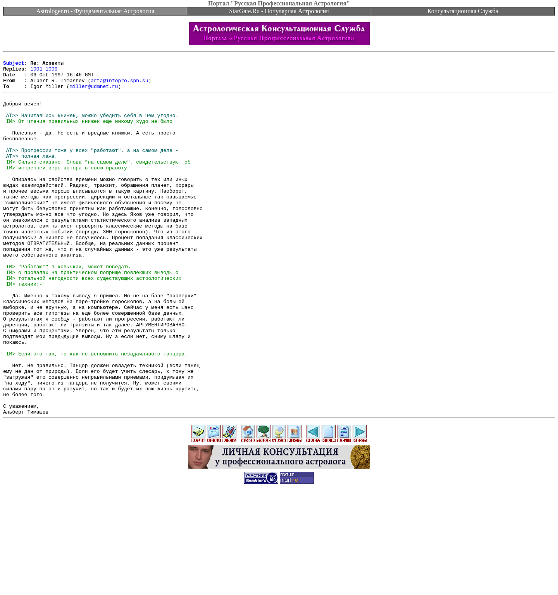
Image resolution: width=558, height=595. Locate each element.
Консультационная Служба (462, 11)
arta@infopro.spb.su (119, 86)
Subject (13, 65)
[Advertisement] (279, 577)
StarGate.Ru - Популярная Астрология (279, 11)
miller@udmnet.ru (94, 93)
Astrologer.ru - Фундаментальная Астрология (95, 11)
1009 (51, 72)
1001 (36, 72)
